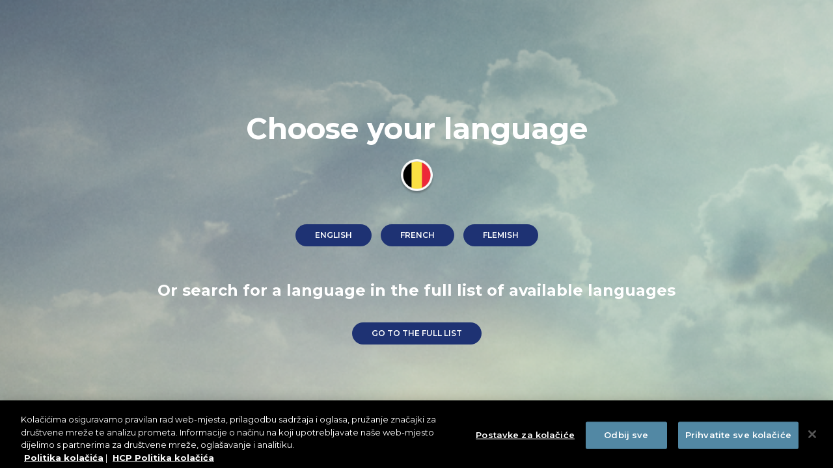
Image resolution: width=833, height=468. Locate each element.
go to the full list (417, 333)
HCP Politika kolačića (163, 461)
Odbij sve (626, 438)
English (333, 235)
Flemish (501, 235)
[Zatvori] (812, 437)
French (417, 235)
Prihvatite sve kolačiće (738, 438)
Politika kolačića (63, 461)
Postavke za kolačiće (525, 438)
